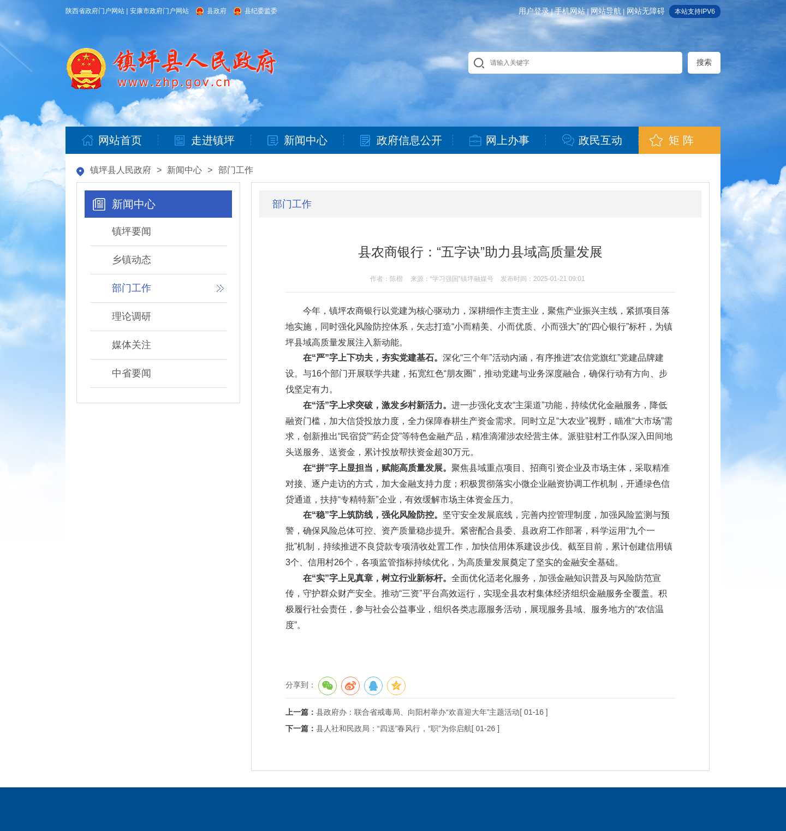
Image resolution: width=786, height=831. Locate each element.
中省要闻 (131, 373)
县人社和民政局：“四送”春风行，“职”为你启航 (394, 728)
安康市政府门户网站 (159, 11)
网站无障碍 (646, 11)
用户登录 (534, 11)
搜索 (704, 62)
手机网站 (570, 11)
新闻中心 (184, 170)
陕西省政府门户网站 (95, 11)
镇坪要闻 (131, 231)
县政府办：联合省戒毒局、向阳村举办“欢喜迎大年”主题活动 (418, 712)
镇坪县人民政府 (120, 170)
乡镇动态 (131, 259)
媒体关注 (131, 344)
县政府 (217, 11)
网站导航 (606, 11)
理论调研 (131, 316)
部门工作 (235, 170)
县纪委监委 (261, 11)
